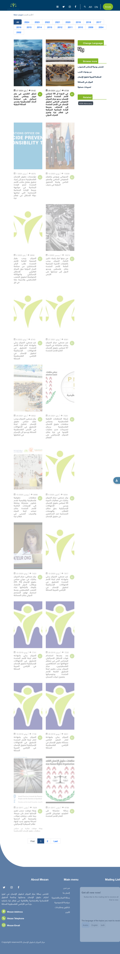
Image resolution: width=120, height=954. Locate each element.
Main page (18, 14)
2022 (47, 22)
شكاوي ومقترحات (62, 909)
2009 (90, 27)
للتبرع (68, 913)
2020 (68, 22)
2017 (98, 22)
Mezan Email (11, 927)
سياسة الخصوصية (62, 904)
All (17, 22)
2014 (39, 27)
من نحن (66, 889)
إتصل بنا (66, 894)
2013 (49, 27)
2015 (29, 27)
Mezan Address (12, 913)
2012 (60, 27)
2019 (78, 22)
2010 (80, 27)
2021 (57, 22)
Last (56, 841)
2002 (18, 32)
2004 (101, 27)
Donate (108, 6)
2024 (26, 22)
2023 (37, 22)
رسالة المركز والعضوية (61, 899)
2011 (70, 27)
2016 (18, 27)
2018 (88, 22)
